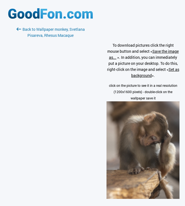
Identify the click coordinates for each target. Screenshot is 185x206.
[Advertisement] (50, 103)
